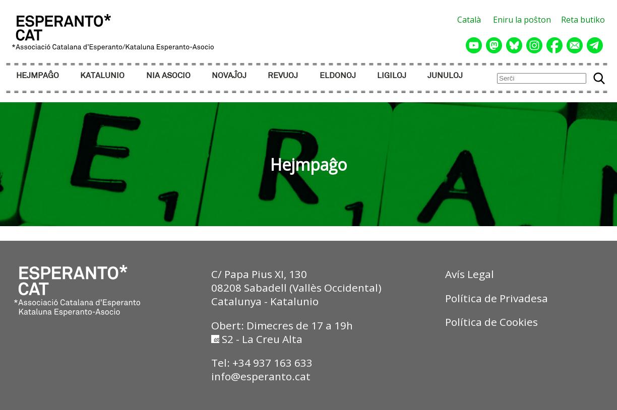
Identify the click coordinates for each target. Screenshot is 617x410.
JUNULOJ (445, 76)
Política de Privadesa (496, 298)
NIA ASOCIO (168, 76)
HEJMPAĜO (37, 76)
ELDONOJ (338, 76)
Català (469, 19)
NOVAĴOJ (229, 76)
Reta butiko (583, 19)
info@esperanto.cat (261, 376)
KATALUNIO (102, 76)
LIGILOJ (391, 76)
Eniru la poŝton (522, 19)
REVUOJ (283, 76)
